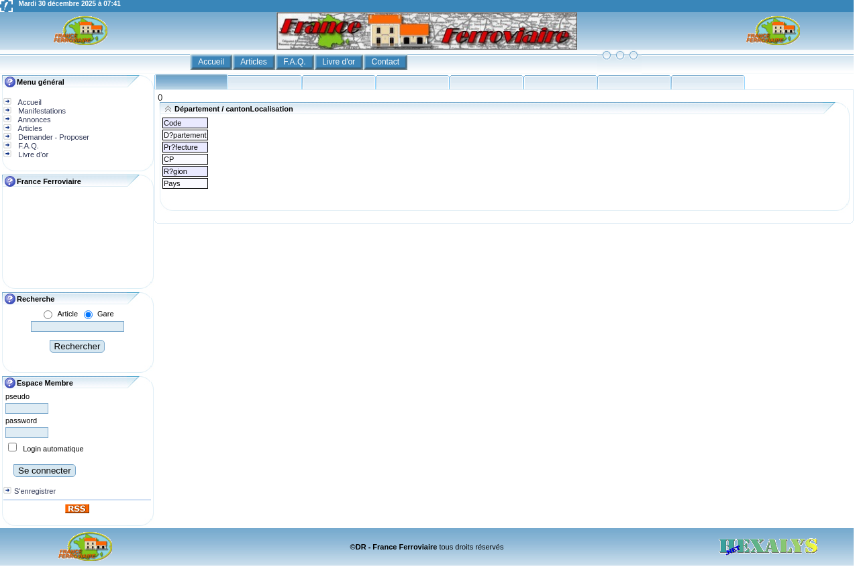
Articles (254, 62)
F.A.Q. (295, 62)
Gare (105, 314)
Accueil (212, 62)
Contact (387, 62)
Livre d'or (339, 62)
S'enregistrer (35, 491)
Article (67, 314)
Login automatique (53, 449)
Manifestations (41, 111)
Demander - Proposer (52, 137)
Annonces (33, 120)
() (160, 97)
